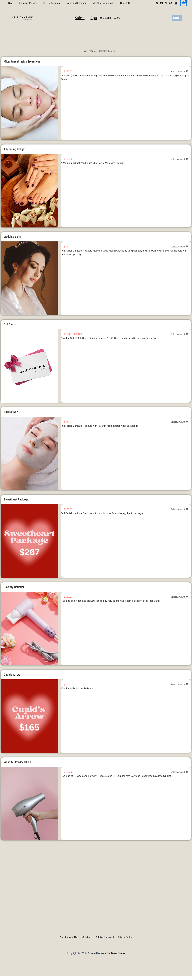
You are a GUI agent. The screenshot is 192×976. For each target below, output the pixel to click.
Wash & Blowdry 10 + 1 (17, 762)
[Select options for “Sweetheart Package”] (179, 509)
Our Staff (118, 3)
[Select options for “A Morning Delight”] (179, 159)
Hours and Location (72, 3)
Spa (102, 23)
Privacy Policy (123, 937)
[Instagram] (161, 3)
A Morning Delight (14, 149)
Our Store (87, 937)
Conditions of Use (70, 937)
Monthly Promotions (98, 3)
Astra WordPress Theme (113, 953)
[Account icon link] (176, 3)
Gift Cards (10, 324)
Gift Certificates (48, 3)
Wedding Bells (12, 236)
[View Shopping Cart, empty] (183, 3)
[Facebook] (157, 3)
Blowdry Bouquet (14, 586)
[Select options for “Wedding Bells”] (179, 247)
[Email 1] (170, 3)
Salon (71, 23)
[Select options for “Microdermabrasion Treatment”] (179, 71)
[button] (177, 24)
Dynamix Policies (26, 3)
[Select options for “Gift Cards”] (179, 334)
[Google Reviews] (166, 3)
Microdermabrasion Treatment (22, 61)
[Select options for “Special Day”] (179, 422)
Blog (10, 3)
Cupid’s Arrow (12, 674)
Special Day (11, 411)
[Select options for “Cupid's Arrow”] (179, 684)
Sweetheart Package (16, 499)
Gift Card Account (104, 937)
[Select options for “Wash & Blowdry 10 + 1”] (179, 772)
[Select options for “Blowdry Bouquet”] (179, 597)
